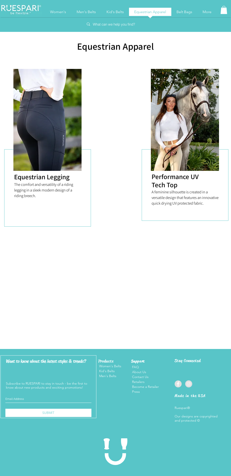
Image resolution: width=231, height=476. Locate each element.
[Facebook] (178, 383)
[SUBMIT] (48, 413)
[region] (46, 167)
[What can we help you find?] (115, 24)
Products (106, 361)
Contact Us (140, 377)
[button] (223, 10)
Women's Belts (109, 366)
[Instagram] (188, 383)
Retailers (138, 382)
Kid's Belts (106, 371)
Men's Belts (107, 376)
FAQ (135, 367)
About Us (138, 372)
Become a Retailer (145, 387)
